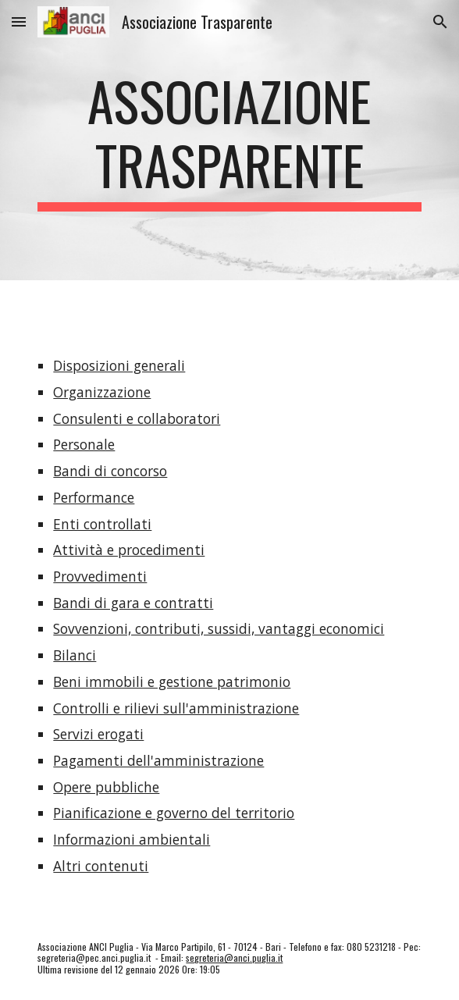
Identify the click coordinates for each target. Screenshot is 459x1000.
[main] (229, 140)
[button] (18, 21)
